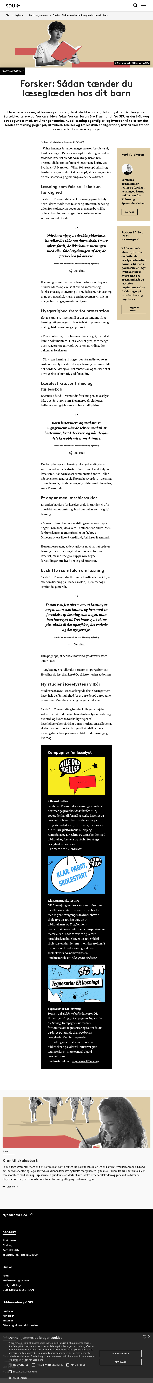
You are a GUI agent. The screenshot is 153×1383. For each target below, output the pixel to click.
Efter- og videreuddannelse (20, 1325)
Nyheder (19, 15)
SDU (8, 15)
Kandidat (9, 1315)
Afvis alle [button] (121, 1362)
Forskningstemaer (38, 15)
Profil (6, 1275)
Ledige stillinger (13, 1285)
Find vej (7, 1245)
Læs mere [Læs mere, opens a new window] (38, 1359)
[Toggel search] (135, 5)
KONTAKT (129, 212)
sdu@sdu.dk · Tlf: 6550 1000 (20, 1254)
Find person (10, 1240)
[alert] (76, 1358)
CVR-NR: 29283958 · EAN (18, 1290)
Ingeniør (8, 1320)
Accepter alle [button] (120, 1353)
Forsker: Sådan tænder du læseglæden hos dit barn (80, 15)
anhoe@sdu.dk (64, 142)
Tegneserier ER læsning (85, 1061)
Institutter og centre (16, 1280)
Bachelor (8, 1311)
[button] (10, 1365)
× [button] (149, 1336)
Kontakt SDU (11, 1250)
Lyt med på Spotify (134, 309)
